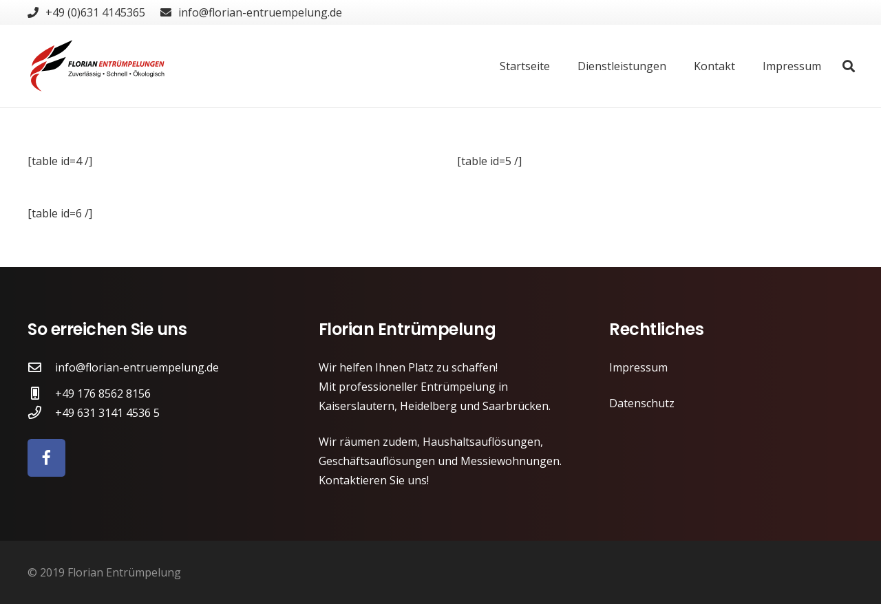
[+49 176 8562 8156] (41, 393)
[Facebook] (46, 458)
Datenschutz (642, 403)
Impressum (638, 367)
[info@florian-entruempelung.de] (41, 367)
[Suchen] (848, 66)
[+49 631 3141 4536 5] (41, 412)
